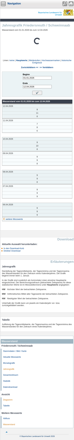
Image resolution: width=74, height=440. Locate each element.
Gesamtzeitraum (10, 375)
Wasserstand (9, 424)
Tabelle (6, 406)
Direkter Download (12, 251)
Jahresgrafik (8, 369)
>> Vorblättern (46, 67)
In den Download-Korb (14, 248)
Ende (25, 83)
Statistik (6, 381)
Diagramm (8, 400)
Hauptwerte (21, 60)
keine (11, 60)
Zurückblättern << (29, 67)
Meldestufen (34, 60)
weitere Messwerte (14, 219)
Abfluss (6, 418)
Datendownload (10, 387)
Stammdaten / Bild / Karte (15, 351)
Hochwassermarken (51, 60)
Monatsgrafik (9, 363)
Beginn (26, 74)
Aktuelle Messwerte (12, 357)
